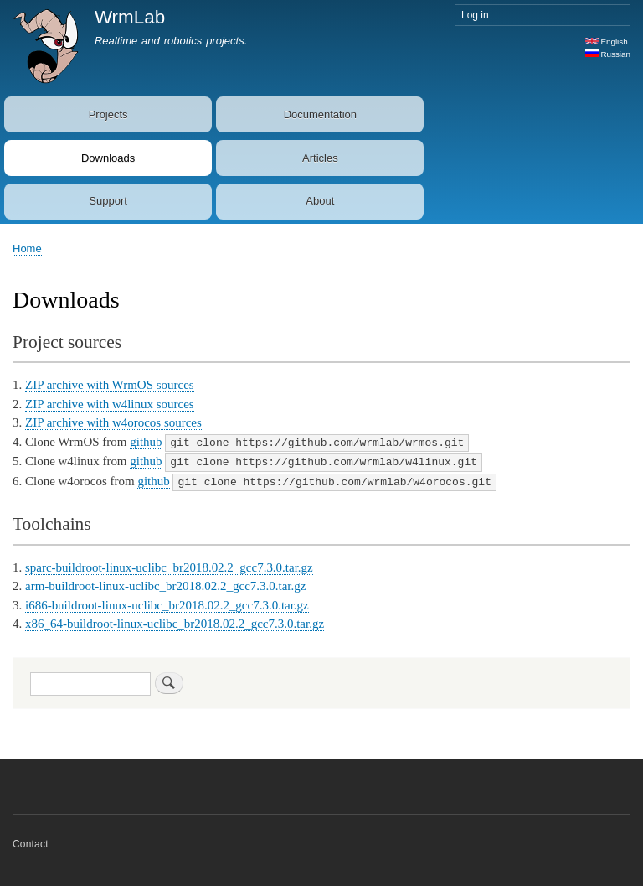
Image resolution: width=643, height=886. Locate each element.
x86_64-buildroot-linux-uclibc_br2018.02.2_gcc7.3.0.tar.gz (174, 621)
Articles (320, 158)
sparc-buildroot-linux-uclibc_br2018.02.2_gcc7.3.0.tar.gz (169, 565)
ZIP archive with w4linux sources (109, 404)
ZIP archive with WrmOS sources (109, 384)
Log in (475, 15)
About (320, 200)
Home (27, 248)
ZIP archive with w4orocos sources (113, 422)
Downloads (108, 158)
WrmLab (130, 17)
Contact (31, 841)
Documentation (320, 114)
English (606, 41)
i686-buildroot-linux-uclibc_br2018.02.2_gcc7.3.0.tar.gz (167, 602)
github (146, 441)
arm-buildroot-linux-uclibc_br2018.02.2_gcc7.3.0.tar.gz (165, 583)
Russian (607, 54)
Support (108, 200)
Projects (108, 114)
